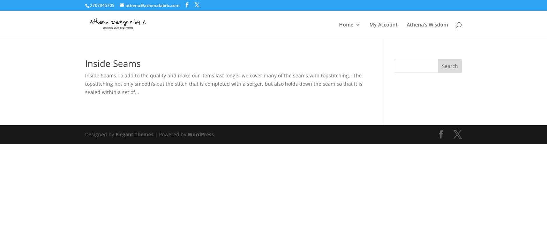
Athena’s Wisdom (427, 25)
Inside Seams (113, 63)
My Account (383, 25)
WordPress (201, 134)
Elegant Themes (134, 134)
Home (346, 25)
